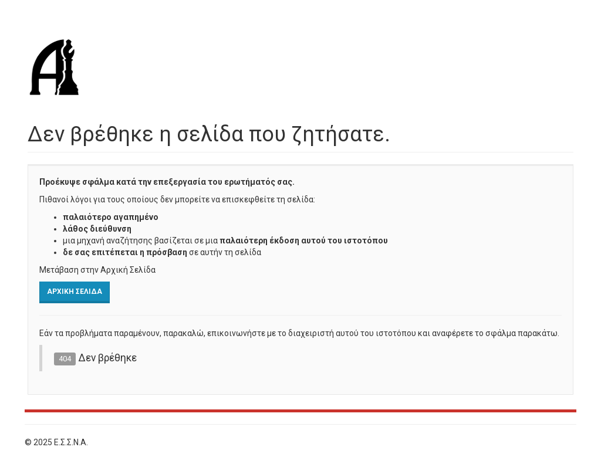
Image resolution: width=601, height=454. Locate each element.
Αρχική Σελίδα (74, 291)
